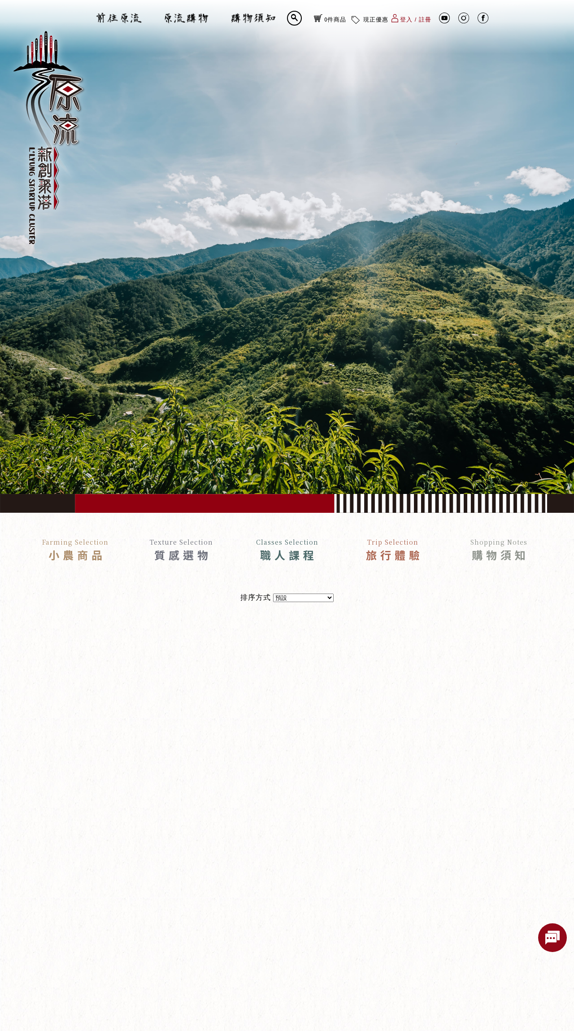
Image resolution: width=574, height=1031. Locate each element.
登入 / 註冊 (411, 17)
